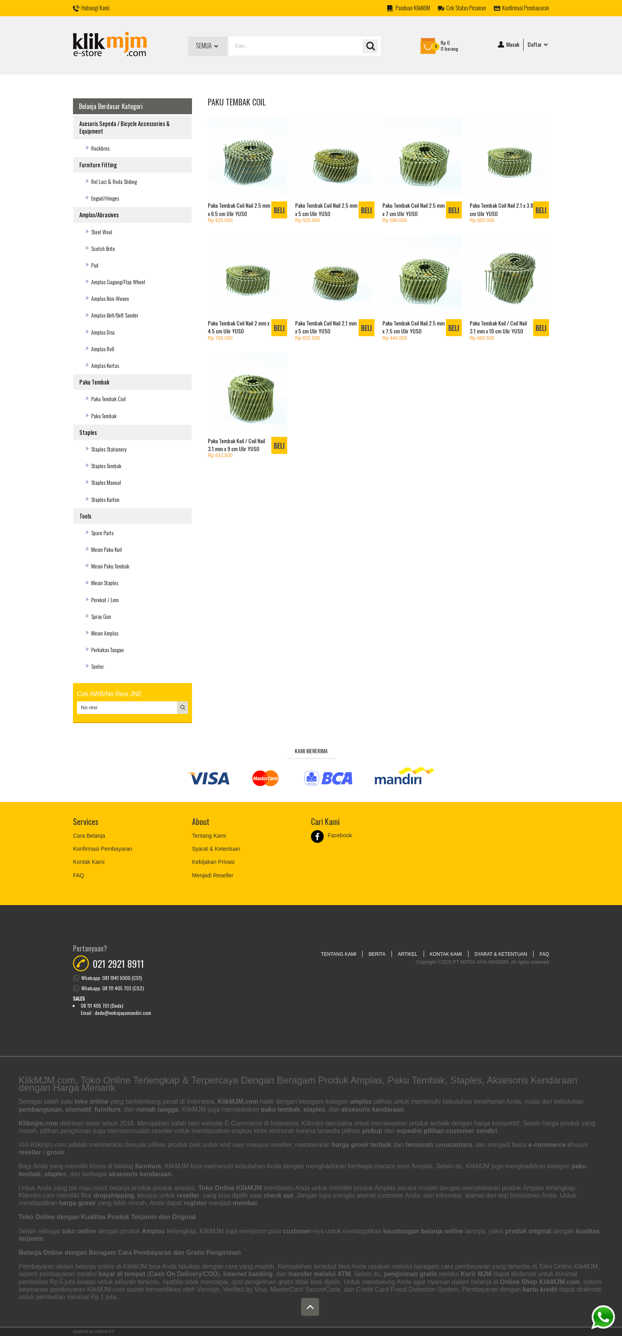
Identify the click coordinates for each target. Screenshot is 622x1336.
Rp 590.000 (394, 220)
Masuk (508, 44)
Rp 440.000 (394, 338)
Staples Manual (106, 482)
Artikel (408, 954)
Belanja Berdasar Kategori (111, 106)
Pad (94, 265)
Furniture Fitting (98, 165)
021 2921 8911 (118, 963)
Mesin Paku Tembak (110, 566)
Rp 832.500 (307, 338)
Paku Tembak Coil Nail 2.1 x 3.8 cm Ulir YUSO (501, 209)
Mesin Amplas (104, 633)
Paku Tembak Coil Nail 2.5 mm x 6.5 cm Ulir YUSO (239, 209)
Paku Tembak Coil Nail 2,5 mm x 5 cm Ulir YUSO (326, 209)
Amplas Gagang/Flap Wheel (118, 282)
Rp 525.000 (307, 220)
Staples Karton (105, 499)
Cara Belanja (89, 836)
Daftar (538, 44)
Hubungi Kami (95, 8)
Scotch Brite (103, 248)
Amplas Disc (103, 332)
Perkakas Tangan (107, 649)
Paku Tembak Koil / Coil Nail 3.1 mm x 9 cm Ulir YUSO (236, 444)
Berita (377, 954)
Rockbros (100, 148)
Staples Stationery (109, 449)
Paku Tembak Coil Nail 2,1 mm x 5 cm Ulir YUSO (326, 327)
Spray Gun (101, 616)
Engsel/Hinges (105, 198)
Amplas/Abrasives (99, 215)
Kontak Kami (88, 862)
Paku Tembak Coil (108, 398)
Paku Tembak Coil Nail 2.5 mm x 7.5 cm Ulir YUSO (413, 327)
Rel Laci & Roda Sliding (114, 181)
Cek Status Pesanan (466, 8)
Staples (88, 432)
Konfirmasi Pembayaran (525, 8)
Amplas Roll (102, 349)
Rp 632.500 (220, 455)
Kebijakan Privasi (213, 862)
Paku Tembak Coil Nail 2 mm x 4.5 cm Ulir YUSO (238, 327)
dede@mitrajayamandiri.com (123, 1012)
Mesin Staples (104, 582)
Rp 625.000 (220, 220)
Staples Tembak (106, 465)
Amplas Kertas (105, 365)
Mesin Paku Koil (106, 549)
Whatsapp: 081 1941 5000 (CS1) (111, 977)
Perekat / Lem (105, 599)
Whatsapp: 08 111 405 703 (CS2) (112, 988)
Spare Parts (102, 532)
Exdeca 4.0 (104, 1331)
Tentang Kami (209, 836)
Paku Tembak (94, 382)
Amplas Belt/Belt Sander (114, 315)
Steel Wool (101, 232)
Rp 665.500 (482, 338)
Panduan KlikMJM (412, 8)
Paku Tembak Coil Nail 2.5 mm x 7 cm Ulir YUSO (413, 209)
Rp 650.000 (482, 220)
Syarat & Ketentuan (216, 849)
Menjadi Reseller (212, 875)
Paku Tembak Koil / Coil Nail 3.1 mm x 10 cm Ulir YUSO (498, 327)
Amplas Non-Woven (110, 298)
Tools (85, 516)
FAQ (78, 875)
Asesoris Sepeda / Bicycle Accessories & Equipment (124, 127)
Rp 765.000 (220, 338)
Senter (97, 666)
